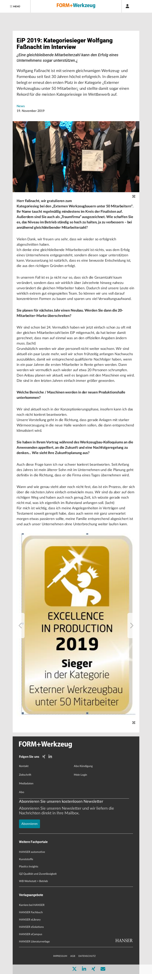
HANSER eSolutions (31, 927)
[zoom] (133, 196)
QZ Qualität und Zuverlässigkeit (38, 874)
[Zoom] (133, 722)
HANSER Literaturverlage (34, 941)
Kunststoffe (26, 859)
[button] (76, 625)
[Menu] (15, 6)
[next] (131, 625)
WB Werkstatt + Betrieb (33, 881)
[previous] (21, 625)
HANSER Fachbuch (31, 912)
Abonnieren (29, 823)
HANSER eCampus (30, 934)
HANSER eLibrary (30, 919)
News (21, 106)
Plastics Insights (28, 866)
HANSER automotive (32, 852)
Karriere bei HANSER (32, 905)
